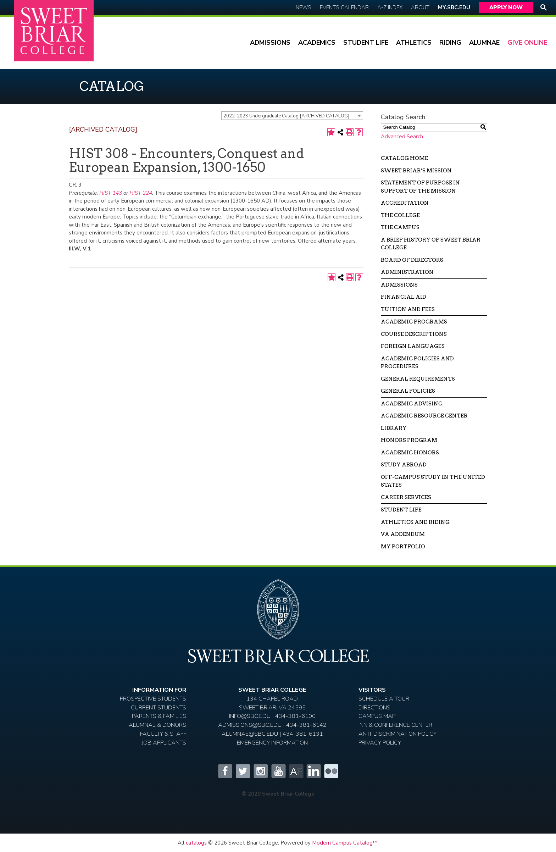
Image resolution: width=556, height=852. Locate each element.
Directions (374, 707)
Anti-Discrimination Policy (397, 734)
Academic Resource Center (424, 416)
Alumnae (484, 42)
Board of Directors (412, 260)
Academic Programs (414, 322)
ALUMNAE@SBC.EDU (250, 734)
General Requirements (418, 379)
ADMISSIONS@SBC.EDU (250, 725)
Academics (316, 42)
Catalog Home (404, 158)
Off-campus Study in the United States (433, 481)
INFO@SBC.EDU (250, 716)
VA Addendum (403, 534)
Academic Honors (410, 452)
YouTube (278, 771)
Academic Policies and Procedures (417, 362)
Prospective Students (153, 699)
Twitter (242, 771)
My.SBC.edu (454, 7)
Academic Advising (412, 403)
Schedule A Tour (383, 699)
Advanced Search (402, 136)
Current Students (158, 707)
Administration (407, 272)
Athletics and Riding (415, 522)
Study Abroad (404, 464)
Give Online (527, 42)
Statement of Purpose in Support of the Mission (420, 186)
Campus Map (376, 716)
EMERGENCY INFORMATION (272, 742)
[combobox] (292, 115)
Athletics (414, 42)
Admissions (270, 42)
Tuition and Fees (408, 309)
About (420, 7)
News (303, 7)
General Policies (408, 391)
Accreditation (405, 203)
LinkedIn (313, 771)
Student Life (365, 42)
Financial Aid (403, 297)
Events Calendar (344, 7)
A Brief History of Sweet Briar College (430, 244)
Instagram (260, 771)
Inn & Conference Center (395, 725)
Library (394, 428)
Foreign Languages (413, 346)
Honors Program (409, 440)
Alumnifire (296, 771)
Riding (450, 42)
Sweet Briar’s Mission (416, 170)
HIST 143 (110, 193)
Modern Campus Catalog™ (345, 842)
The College (400, 215)
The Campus (400, 227)
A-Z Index (389, 7)
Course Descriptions (414, 334)
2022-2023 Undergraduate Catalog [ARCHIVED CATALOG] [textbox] (286, 116)
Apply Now (506, 7)
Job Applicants (164, 742)
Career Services (406, 497)
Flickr (331, 771)
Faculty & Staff (163, 734)
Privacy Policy (379, 742)
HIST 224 (140, 193)
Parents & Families (159, 716)
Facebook (225, 771)
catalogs (196, 842)
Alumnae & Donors (157, 725)
